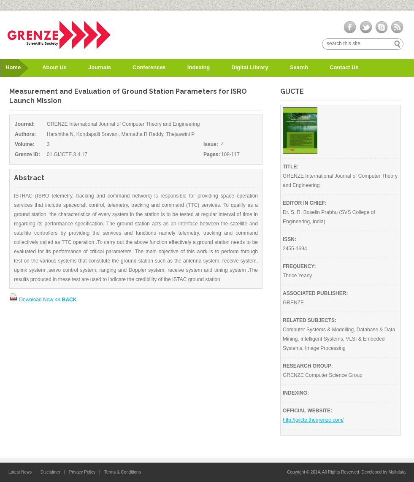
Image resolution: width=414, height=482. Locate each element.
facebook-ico (350, 27)
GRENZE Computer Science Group (323, 375)
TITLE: (290, 167)
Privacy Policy (82, 472)
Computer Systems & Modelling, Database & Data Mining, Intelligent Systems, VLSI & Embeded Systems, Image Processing (339, 339)
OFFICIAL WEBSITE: (307, 411)
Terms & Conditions (122, 472)
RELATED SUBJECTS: (309, 320)
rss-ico (396, 27)
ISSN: (289, 239)
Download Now (31, 300)
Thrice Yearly (297, 276)
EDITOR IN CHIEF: (305, 203)
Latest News (20, 472)
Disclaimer (50, 472)
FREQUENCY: (299, 266)
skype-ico (381, 27)
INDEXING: (296, 393)
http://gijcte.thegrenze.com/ (313, 420)
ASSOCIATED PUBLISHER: (315, 293)
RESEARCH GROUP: (308, 366)
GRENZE (293, 303)
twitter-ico (365, 27)
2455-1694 (295, 249)
